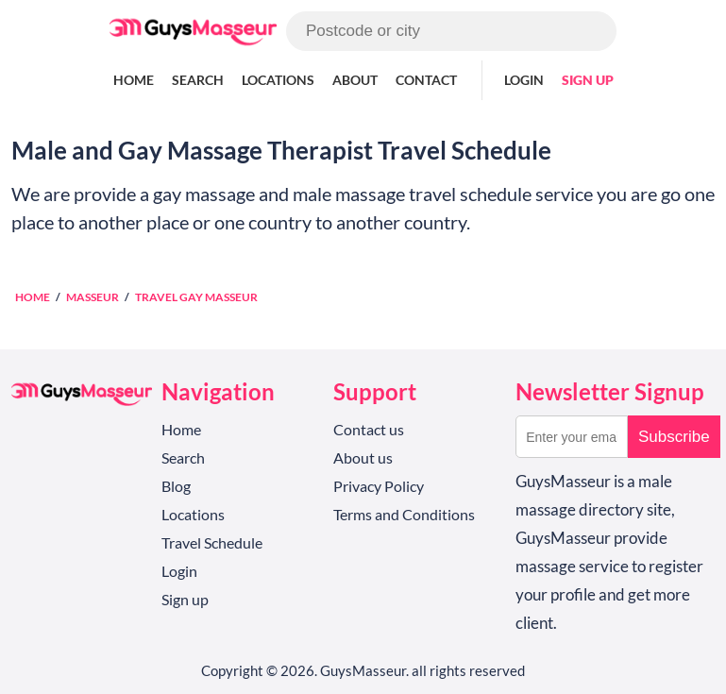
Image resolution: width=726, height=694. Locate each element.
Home (133, 80)
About (355, 80)
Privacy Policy (378, 486)
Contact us (368, 429)
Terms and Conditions (404, 514)
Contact (426, 80)
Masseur (92, 297)
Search (198, 80)
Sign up (588, 80)
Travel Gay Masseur (196, 297)
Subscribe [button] (674, 437)
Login (524, 80)
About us (363, 457)
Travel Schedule (211, 542)
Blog (176, 486)
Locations (278, 80)
